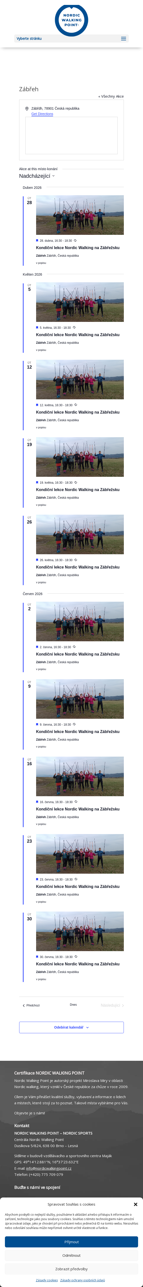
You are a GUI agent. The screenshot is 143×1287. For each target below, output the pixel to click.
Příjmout (71, 1241)
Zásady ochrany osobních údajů (82, 1280)
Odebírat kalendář (69, 1027)
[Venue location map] (72, 135)
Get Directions (42, 114)
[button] (135, 1204)
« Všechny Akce (111, 96)
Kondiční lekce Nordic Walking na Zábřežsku (78, 248)
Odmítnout (71, 1255)
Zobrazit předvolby (71, 1268)
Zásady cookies (47, 1280)
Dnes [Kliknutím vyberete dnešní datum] (73, 1004)
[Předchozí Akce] (31, 1005)
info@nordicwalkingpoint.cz (49, 1168)
